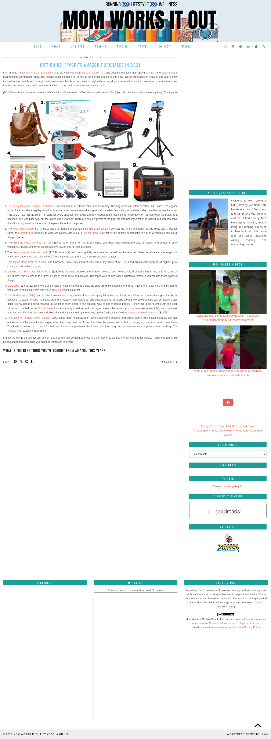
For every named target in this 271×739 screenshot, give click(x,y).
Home (37, 46)
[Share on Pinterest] (27, 362)
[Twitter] (225, 46)
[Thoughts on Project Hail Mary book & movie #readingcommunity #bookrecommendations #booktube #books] (228, 402)
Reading (122, 46)
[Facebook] (256, 46)
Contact (164, 46)
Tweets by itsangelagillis (228, 486)
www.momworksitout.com (228, 627)
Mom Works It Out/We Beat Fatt (204, 619)
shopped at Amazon (86, 72)
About (56, 46)
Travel (143, 46)
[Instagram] (233, 46)
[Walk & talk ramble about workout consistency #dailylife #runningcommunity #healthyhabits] (228, 347)
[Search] (264, 46)
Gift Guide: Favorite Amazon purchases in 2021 (90, 65)
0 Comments (169, 361)
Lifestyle (77, 46)
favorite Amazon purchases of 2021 (41, 72)
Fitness (186, 46)
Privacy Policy (252, 627)
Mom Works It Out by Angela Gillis (41, 734)
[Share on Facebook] (15, 362)
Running (100, 46)
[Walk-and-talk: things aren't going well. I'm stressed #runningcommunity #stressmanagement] (228, 291)
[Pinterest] (240, 46)
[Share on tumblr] (32, 362)
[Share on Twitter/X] (21, 362)
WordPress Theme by (247, 734)
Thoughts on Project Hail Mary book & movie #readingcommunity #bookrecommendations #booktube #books (228, 431)
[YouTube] (248, 46)
